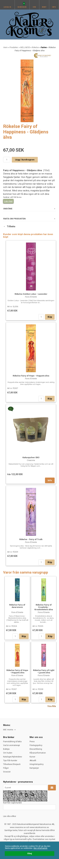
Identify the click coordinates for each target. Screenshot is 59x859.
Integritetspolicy (37, 764)
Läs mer (8, 201)
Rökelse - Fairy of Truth (30, 539)
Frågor (6, 768)
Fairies (44, 47)
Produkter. (14, 47)
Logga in (7, 7)
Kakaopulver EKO (30, 457)
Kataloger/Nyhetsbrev (12, 757)
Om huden (7, 753)
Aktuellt (33, 760)
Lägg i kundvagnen (24, 159)
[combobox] (9, 730)
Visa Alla (51, 706)
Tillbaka (9, 226)
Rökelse (35, 47)
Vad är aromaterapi (11, 745)
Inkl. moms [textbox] (8, 730)
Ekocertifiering (36, 749)
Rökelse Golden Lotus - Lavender (31, 294)
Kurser (32, 757)
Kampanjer (34, 768)
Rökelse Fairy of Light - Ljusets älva (43, 671)
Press (32, 741)
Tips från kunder (10, 760)
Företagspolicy (36, 745)
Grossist (7, 772)
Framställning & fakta (12, 741)
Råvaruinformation (38, 753)
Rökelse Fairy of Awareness (17, 606)
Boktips (6, 749)
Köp (50, 317)
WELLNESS (25, 47)
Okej (29, 853)
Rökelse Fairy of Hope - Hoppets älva (31, 376)
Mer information (40, 848)
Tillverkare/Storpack (11, 764)
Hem (5, 47)
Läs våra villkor (9, 816)
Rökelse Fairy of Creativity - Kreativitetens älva (43, 607)
